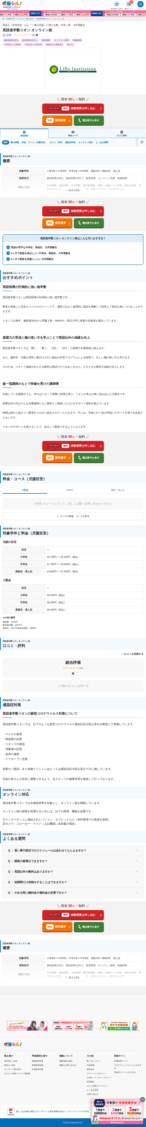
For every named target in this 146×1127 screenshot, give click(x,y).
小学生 (25, 490)
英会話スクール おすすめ (125, 1072)
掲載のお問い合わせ (67, 1065)
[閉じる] (142, 1099)
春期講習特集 (37, 1061)
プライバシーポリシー (96, 1073)
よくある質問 (92, 1090)
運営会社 (90, 1069)
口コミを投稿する (132, 654)
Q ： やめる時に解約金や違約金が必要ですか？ (37, 892)
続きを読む (74, 190)
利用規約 (90, 1082)
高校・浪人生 (118, 490)
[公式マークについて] (7, 35)
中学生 (69, 490)
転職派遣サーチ (120, 1061)
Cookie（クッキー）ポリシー (99, 1078)
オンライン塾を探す (25, 19)
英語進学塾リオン (43, 19)
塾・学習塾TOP (9, 19)
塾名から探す (10, 1065)
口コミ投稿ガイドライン (97, 1086)
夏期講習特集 (37, 1065)
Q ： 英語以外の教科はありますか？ (30, 871)
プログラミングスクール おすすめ (127, 1066)
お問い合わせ (92, 1094)
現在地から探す (11, 1061)
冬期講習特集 (37, 1069)
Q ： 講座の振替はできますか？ (28, 861)
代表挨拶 (90, 1065)
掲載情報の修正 (66, 1061)
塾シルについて (93, 1061)
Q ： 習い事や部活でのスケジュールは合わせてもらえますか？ (47, 850)
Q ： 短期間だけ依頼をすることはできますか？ (37, 882)
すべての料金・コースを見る (74, 516)
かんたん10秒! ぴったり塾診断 (17, 1073)
